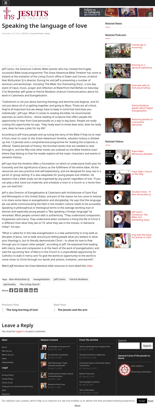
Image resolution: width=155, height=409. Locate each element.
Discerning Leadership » (141, 372)
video (89, 266)
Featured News (37, 33)
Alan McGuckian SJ (19, 279)
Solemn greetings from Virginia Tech (94, 346)
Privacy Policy (7, 375)
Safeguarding (7, 362)
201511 (25, 33)
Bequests (6, 394)
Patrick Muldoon (79, 279)
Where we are (8, 354)
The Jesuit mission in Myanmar (92, 354)
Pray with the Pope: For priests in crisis (142, 236)
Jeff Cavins (59, 279)
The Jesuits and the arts (72, 310)
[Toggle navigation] (5, 2)
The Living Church (29, 284)
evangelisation (41, 279)
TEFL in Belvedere (86, 390)
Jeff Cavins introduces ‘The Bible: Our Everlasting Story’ (141, 215)
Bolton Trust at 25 (86, 373)
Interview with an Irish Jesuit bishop (141, 86)
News (47, 33)
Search (122, 340)
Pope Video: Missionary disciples (142, 152)
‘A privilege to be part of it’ (59, 346)
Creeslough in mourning (139, 46)
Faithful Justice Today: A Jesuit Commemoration (60, 374)
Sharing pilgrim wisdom (89, 382)
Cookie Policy (7, 379)
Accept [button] (142, 400)
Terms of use (7, 382)
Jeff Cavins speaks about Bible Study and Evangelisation (31, 66)
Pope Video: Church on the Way (142, 173)
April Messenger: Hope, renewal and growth (58, 364)
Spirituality (9, 284)
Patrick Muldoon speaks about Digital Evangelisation (142, 108)
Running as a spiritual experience (142, 66)
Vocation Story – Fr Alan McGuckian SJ (141, 193)
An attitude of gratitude (58, 354)
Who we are (7, 351)
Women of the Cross (56, 384)
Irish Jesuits (6, 66)
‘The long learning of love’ (22, 310)
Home (4, 347)
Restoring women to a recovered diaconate (142, 122)
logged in (20, 331)
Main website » (137, 366)
